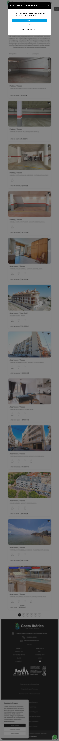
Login (29, 20)
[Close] (48, 5)
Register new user (29, 29)
